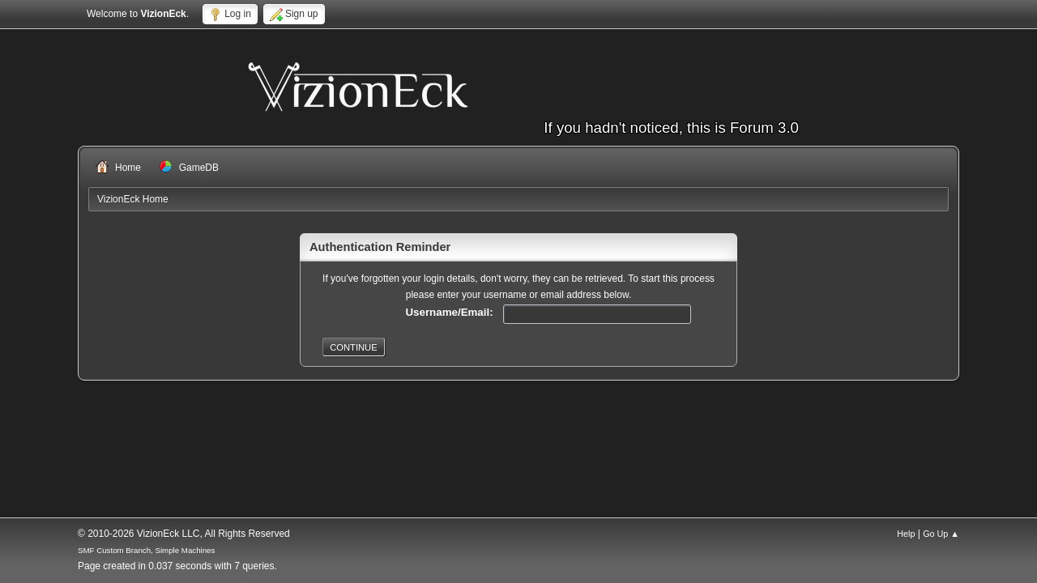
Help (906, 533)
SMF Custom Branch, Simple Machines (146, 550)
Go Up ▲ (941, 533)
